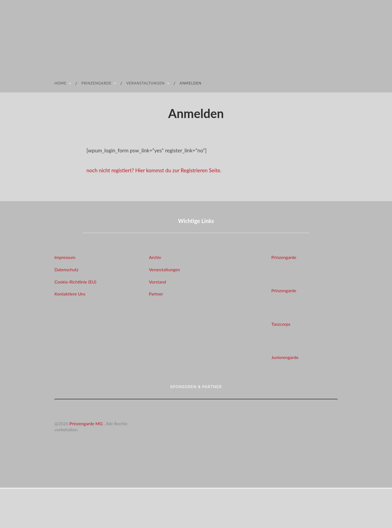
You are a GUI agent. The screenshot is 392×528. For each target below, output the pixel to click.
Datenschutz (66, 269)
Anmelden (190, 83)
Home (60, 83)
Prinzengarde (96, 83)
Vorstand (157, 281)
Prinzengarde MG (86, 423)
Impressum (64, 257)
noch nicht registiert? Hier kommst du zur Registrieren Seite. (154, 170)
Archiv (155, 257)
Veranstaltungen (145, 83)
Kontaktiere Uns (69, 293)
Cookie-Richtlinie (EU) (75, 281)
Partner (156, 293)
